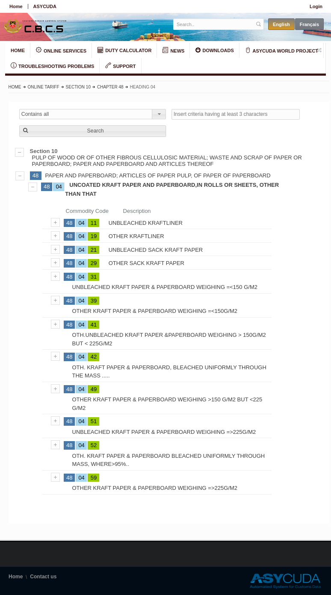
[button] (92, 131)
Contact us (43, 577)
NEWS (173, 50)
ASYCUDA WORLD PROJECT (281, 50)
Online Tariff (43, 87)
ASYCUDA (44, 6)
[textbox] (214, 24)
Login (316, 6)
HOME (18, 50)
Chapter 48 (110, 87)
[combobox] (92, 114)
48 (35, 175)
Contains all (35, 114)
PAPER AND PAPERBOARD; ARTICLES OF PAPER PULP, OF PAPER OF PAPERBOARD (158, 175)
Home (16, 6)
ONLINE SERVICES (61, 50)
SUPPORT (120, 65)
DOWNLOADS (214, 50)
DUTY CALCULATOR (124, 50)
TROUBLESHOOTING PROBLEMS (52, 65)
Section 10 (78, 87)
